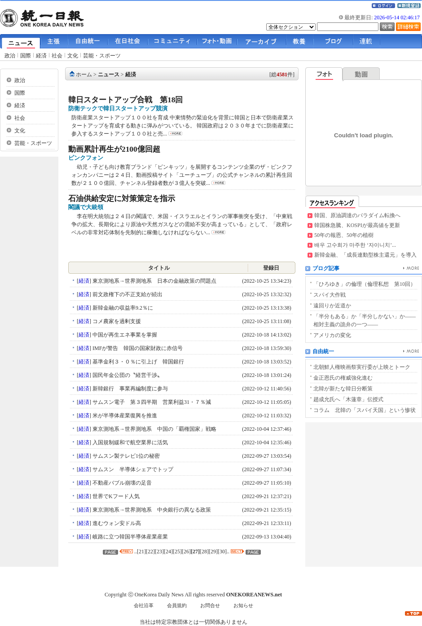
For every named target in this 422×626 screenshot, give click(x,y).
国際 (25, 56)
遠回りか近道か (332, 305)
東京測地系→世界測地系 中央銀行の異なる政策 (151, 510)
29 (213, 551)
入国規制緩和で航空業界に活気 (129, 442)
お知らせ (243, 605)
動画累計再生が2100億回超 (114, 149)
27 (195, 551)
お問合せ (210, 605)
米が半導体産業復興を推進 (124, 415)
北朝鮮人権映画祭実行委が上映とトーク (361, 367)
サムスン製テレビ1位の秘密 (125, 456)
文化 (72, 56)
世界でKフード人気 (115, 496)
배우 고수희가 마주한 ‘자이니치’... (355, 245)
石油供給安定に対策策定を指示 (121, 198)
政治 (9, 56)
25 (177, 551)
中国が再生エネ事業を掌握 (124, 335)
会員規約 (177, 605)
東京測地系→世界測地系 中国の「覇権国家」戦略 (153, 429)
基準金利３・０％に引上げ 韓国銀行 (137, 362)
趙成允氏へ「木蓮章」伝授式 (348, 399)
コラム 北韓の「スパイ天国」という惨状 (364, 410)
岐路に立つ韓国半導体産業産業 (129, 537)
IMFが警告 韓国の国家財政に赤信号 (137, 348)
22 (150, 551)
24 (168, 551)
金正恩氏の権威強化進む (343, 378)
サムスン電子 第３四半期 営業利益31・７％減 (151, 402)
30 (222, 551)
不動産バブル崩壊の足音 (121, 483)
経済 (41, 56)
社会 (57, 56)
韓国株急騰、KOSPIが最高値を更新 (357, 225)
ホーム (84, 74)
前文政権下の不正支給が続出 (127, 294)
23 (159, 551)
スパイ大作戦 (329, 295)
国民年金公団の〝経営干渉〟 (127, 375)
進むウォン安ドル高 (116, 523)
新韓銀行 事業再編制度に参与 (129, 388)
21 (141, 551)
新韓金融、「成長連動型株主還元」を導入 (365, 255)
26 (186, 551)
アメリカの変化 (332, 335)
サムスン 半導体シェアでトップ (132, 469)
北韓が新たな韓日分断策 (343, 388)
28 (204, 551)
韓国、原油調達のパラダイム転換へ (357, 215)
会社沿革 (144, 605)
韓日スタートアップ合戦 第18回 (125, 100)
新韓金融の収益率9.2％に (122, 308)
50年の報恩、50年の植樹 (344, 235)
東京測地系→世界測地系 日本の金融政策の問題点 (153, 281)
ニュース (108, 74)
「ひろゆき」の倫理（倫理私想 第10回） (364, 284)
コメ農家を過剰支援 (116, 321)
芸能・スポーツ (102, 56)
